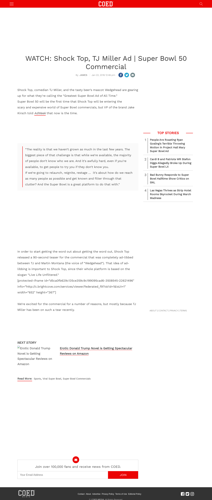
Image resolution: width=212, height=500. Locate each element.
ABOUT (153, 310)
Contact (81, 477)
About (88, 477)
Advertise (96, 477)
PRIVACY (174, 310)
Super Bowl (55, 361)
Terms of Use (121, 477)
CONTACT (163, 310)
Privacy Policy (108, 477)
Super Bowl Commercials (77, 361)
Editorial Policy (134, 477)
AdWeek (40, 113)
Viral (45, 361)
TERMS (183, 310)
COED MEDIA (97, 483)
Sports (37, 361)
